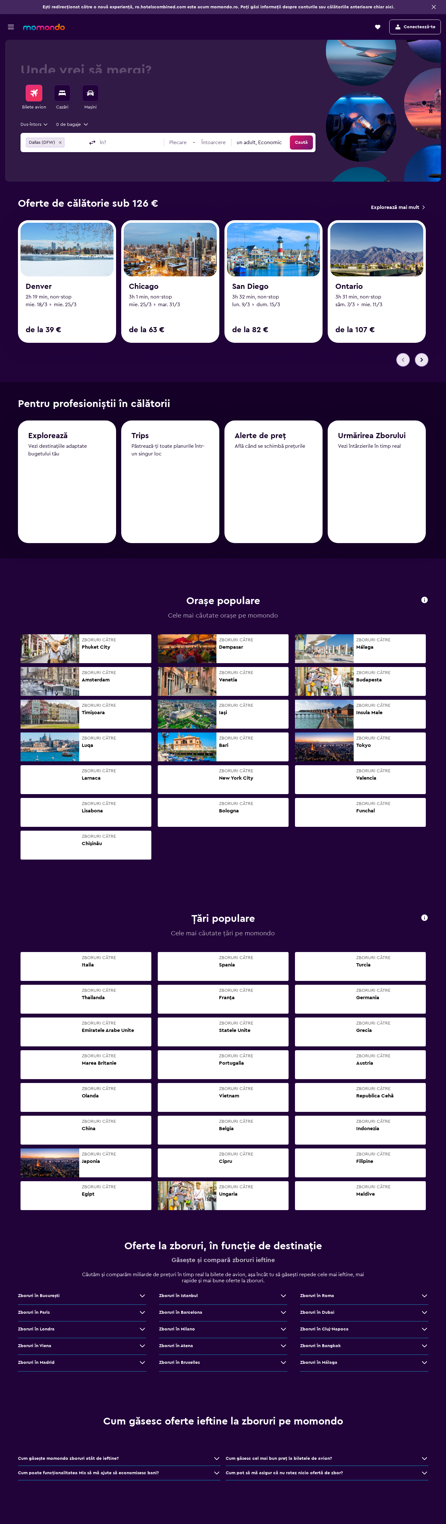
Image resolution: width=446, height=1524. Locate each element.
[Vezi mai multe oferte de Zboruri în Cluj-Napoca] (424, 1331)
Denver (39, 286)
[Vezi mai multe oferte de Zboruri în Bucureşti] (142, 1298)
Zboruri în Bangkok (320, 1348)
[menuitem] (34, 97)
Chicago (144, 286)
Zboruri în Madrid (36, 1365)
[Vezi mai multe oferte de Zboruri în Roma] (424, 1298)
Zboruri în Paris (34, 1314)
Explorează (48, 441)
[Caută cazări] (62, 93)
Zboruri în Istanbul (178, 1298)
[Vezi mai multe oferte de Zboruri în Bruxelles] (283, 1365)
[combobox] (34, 124)
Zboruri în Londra (36, 1331)
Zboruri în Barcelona (180, 1314)
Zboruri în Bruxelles (179, 1365)
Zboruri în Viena (34, 1348)
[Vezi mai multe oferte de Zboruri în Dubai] (424, 1315)
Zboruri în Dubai (317, 1314)
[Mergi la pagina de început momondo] (44, 27)
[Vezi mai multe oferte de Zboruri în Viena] (142, 1348)
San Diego (250, 286)
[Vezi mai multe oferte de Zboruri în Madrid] (142, 1365)
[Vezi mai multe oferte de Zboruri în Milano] (283, 1331)
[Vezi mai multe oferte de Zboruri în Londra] (142, 1331)
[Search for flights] (34, 93)
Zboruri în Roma (317, 1298)
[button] (433, 7)
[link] (397, 207)
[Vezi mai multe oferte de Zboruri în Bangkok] (424, 1348)
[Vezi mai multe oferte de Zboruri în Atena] (283, 1348)
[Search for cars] (90, 93)
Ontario (349, 286)
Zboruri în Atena (176, 1348)
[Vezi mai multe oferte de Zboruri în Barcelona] (283, 1315)
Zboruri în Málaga (318, 1365)
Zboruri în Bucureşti (39, 1298)
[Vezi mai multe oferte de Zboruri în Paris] (142, 1315)
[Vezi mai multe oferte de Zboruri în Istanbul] (283, 1298)
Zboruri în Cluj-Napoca (324, 1331)
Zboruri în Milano (177, 1331)
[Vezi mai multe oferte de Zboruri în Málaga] (424, 1365)
